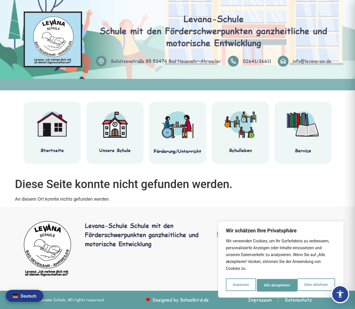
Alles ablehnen (275, 285)
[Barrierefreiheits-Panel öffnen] (340, 294)
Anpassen (240, 285)
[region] (281, 261)
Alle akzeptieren (316, 285)
